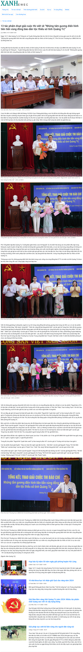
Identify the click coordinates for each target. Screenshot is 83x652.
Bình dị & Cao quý (7, 14)
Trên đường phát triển (30, 9)
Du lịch (42, 9)
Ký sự (49, 9)
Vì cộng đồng (58, 9)
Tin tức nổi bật (16, 9)
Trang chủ (5, 9)
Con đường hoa (21, 14)
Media (67, 9)
